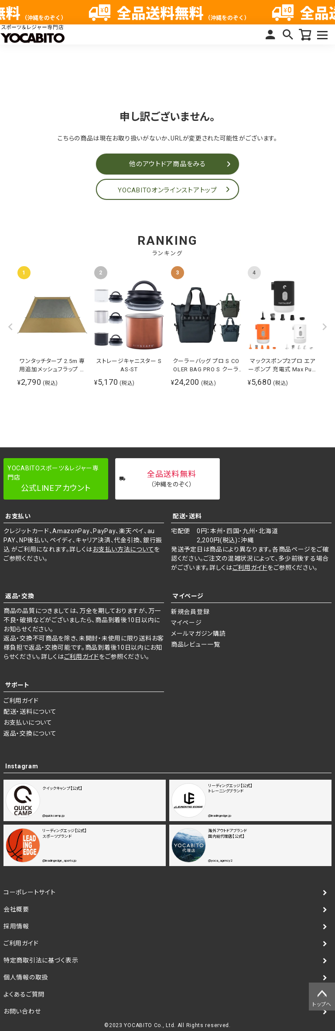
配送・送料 (187, 516)
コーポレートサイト (29, 892)
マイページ (270, 34)
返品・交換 (19, 596)
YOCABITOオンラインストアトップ (167, 190)
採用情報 (16, 926)
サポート (17, 685)
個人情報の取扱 (25, 977)
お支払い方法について (123, 549)
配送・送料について (29, 711)
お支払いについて (27, 722)
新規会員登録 (190, 611)
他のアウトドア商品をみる (167, 164)
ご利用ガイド (249, 567)
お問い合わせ (22, 1011)
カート (305, 34)
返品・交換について (29, 733)
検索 (288, 34)
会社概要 (16, 909)
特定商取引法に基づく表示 (40, 960)
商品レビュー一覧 (195, 644)
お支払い (18, 516)
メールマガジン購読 (198, 633)
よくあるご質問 (23, 994)
